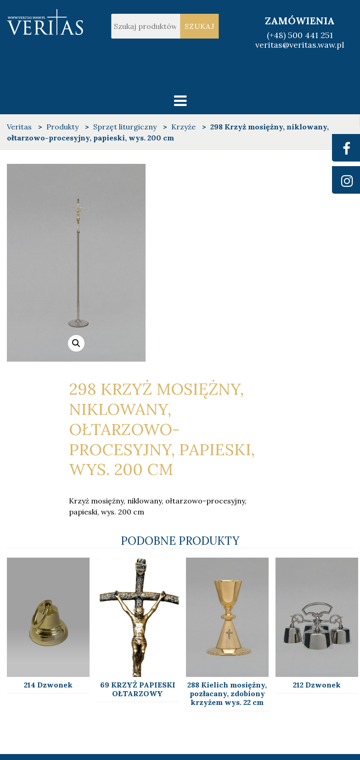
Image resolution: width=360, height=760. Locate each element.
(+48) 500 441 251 (300, 35)
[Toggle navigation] (180, 100)
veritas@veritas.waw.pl (299, 44)
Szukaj (199, 26)
